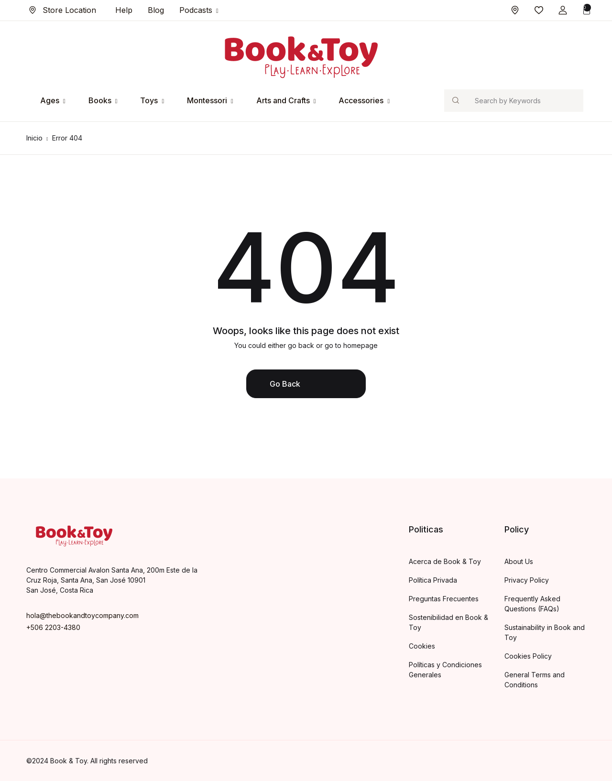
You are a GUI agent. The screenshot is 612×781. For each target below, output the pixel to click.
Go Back (285, 384)
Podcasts (195, 10)
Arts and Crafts (283, 100)
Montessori (207, 100)
